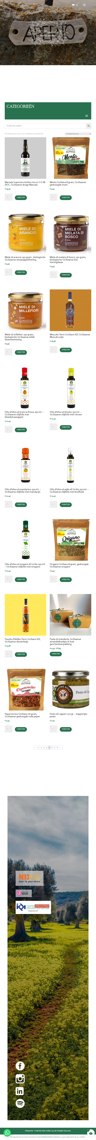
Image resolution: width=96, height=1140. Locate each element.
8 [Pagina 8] (57, 747)
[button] (7, 1132)
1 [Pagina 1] (38, 747)
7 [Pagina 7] (54, 747)
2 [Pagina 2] (41, 747)
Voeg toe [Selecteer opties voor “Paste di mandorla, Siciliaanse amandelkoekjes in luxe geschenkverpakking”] (56, 654)
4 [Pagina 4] (46, 747)
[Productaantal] (8, 197)
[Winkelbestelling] (78, 133)
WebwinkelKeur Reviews (51, 1137)
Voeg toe (21, 198)
